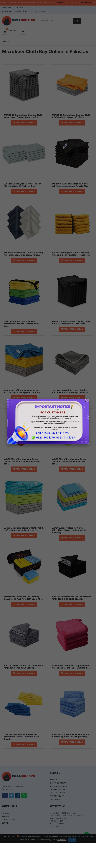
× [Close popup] (85, 402)
